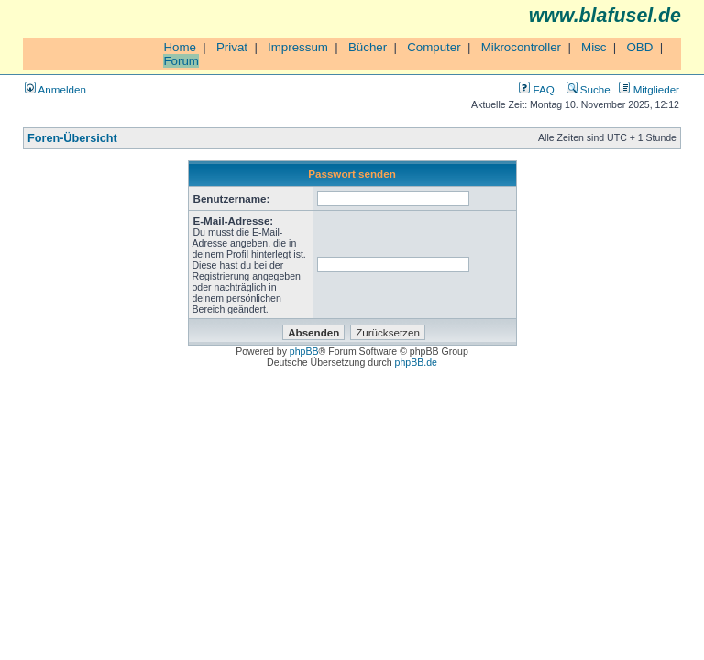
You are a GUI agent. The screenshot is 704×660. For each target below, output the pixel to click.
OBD (639, 47)
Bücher (367, 47)
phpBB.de (416, 362)
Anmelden (55, 89)
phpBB (304, 351)
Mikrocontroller (521, 47)
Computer (434, 47)
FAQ (536, 89)
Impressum (298, 47)
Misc (593, 47)
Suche (588, 89)
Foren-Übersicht (72, 138)
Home (179, 47)
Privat (232, 47)
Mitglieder (649, 89)
